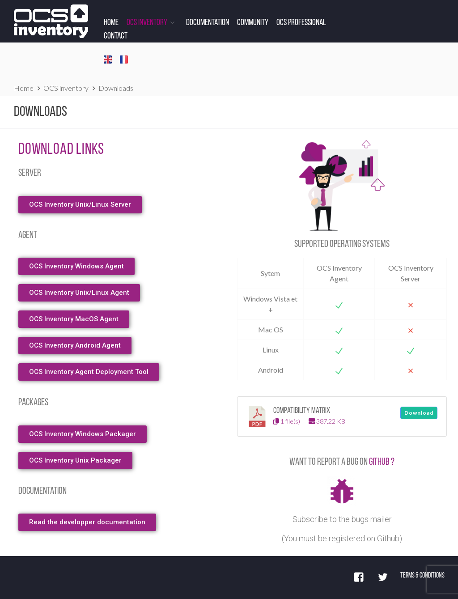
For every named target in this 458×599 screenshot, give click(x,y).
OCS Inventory (147, 22)
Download (418, 412)
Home (111, 22)
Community (252, 22)
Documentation (207, 22)
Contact (115, 36)
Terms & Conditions (422, 575)
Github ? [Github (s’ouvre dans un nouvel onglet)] (381, 462)
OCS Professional (301, 22)
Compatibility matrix (301, 411)
